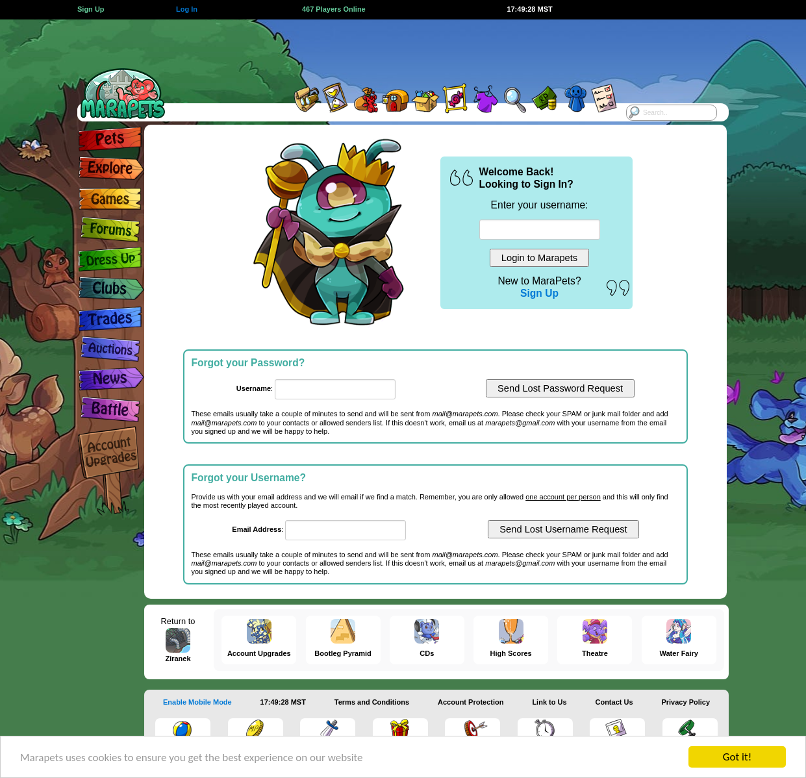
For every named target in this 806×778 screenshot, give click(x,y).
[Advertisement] (391, 48)
